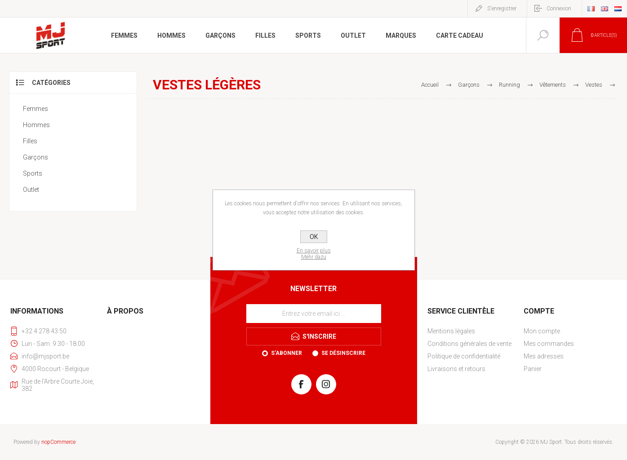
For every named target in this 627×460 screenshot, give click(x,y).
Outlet (31, 189)
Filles (30, 141)
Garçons (35, 157)
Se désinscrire (343, 353)
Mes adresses (544, 356)
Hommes (36, 124)
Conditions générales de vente (469, 343)
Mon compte (542, 331)
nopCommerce (58, 442)
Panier (533, 368)
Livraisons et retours (456, 368)
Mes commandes (549, 343)
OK (314, 236)
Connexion (559, 8)
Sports (32, 173)
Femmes (35, 108)
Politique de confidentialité (463, 356)
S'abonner (286, 353)
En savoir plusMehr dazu (314, 254)
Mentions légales (451, 331)
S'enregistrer (501, 8)
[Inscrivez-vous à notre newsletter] (313, 313)
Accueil (430, 84)
